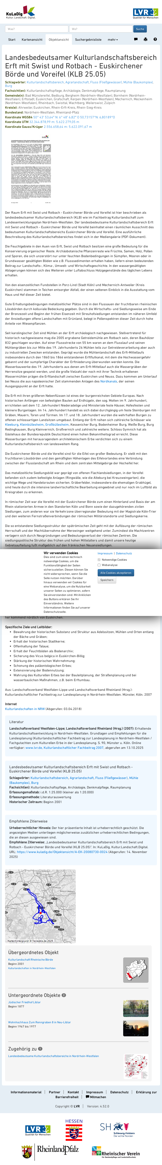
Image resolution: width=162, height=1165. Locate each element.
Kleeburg (11, 424)
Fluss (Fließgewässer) (106, 82)
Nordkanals (108, 381)
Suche (140, 29)
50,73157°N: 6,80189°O (97, 117)
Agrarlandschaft (77, 82)
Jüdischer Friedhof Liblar (24, 1002)
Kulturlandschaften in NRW (25, 709)
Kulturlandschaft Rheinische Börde (30, 959)
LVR (77, 1106)
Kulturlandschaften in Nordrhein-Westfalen (32, 968)
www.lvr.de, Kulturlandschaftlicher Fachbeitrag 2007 (65, 747)
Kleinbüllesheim (32, 424)
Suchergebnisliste (88, 39)
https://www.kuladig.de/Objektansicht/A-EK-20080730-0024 (62, 852)
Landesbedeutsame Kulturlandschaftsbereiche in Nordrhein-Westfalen (53, 1056)
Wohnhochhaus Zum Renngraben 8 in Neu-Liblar (39, 1022)
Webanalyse (107, 565)
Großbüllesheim (57, 424)
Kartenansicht (32, 39)
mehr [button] (113, 39)
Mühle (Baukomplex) (138, 82)
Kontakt (73, 1092)
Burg (8, 86)
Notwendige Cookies (112, 559)
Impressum (94, 1092)
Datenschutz (119, 1092)
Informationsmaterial (26, 1092)
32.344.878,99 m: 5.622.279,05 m (54, 122)
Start (11, 39)
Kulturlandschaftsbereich (45, 82)
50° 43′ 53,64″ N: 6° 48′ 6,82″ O (56, 117)
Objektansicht (59, 39)
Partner (54, 1092)
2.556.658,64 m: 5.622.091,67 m (68, 126)
